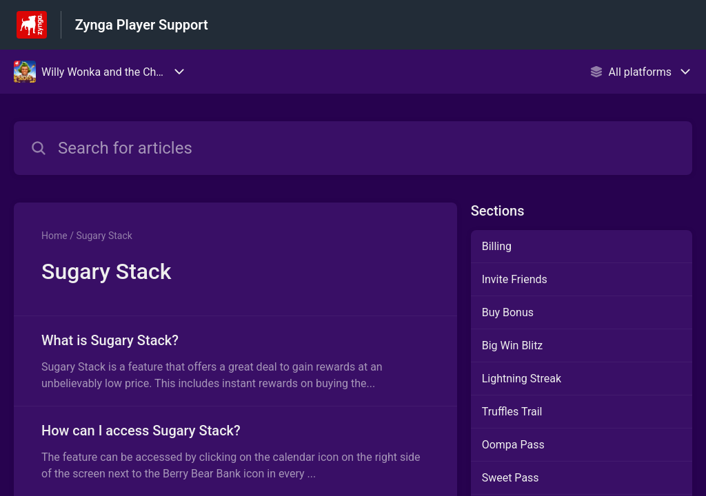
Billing (497, 246)
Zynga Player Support (141, 25)
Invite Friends (514, 279)
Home (54, 235)
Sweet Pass (510, 477)
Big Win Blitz (512, 345)
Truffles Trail (512, 411)
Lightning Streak (521, 378)
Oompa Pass (513, 444)
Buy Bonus (508, 312)
